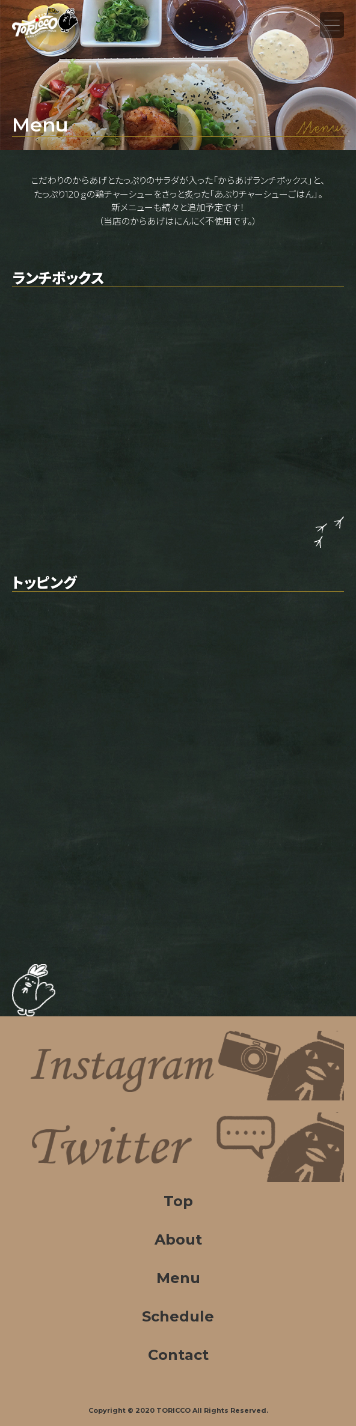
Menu (332, 25)
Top (178, 1201)
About (178, 1239)
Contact (178, 1355)
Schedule (178, 1316)
